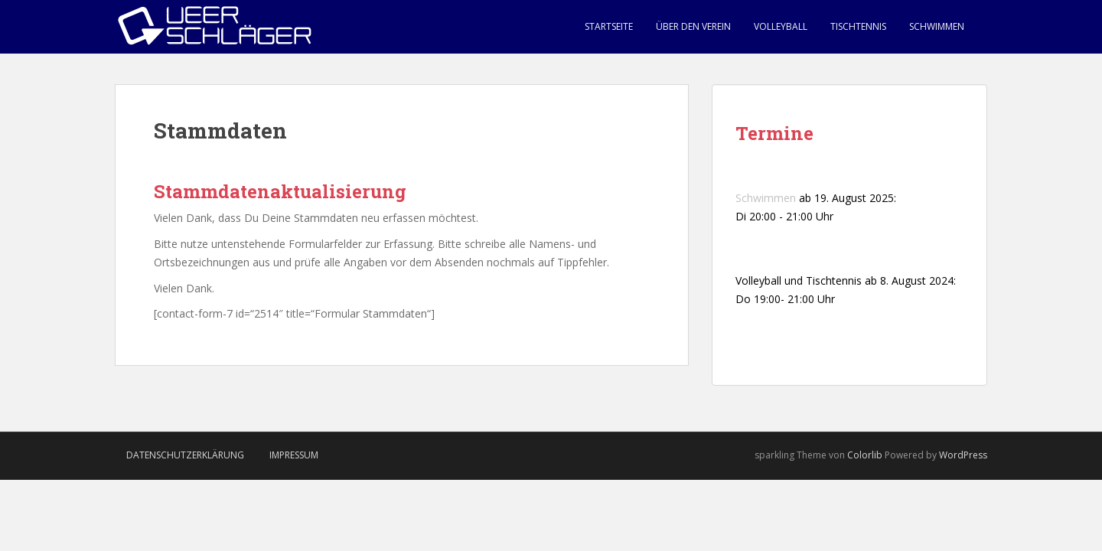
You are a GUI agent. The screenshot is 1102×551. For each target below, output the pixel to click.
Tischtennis (858, 26)
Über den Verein (693, 26)
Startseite (609, 26)
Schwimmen (936, 26)
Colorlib (864, 454)
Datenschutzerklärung (185, 454)
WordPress (963, 454)
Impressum (293, 454)
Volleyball (780, 26)
